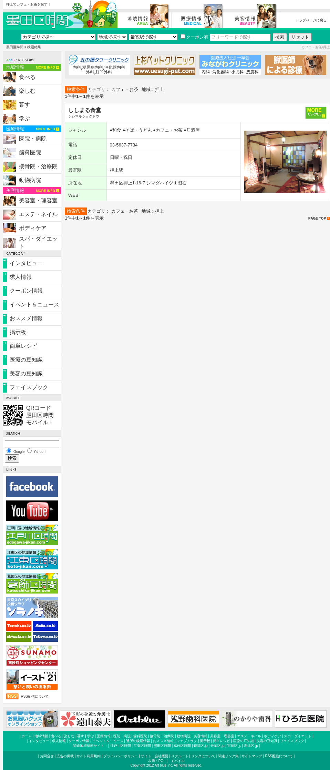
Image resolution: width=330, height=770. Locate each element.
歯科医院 (30, 152)
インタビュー (26, 263)
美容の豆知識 (26, 373)
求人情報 (21, 277)
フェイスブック (29, 387)
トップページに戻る (311, 20)
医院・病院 (33, 139)
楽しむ (27, 91)
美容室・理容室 (38, 200)
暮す (24, 105)
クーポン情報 (26, 291)
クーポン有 (194, 37)
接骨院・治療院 (38, 166)
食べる (27, 77)
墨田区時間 (14, 47)
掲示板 (18, 332)
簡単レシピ (23, 346)
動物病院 (30, 180)
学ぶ (24, 118)
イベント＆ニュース (34, 304)
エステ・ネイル (38, 214)
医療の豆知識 (26, 360)
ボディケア (33, 228)
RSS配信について (35, 696)
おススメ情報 (26, 318)
